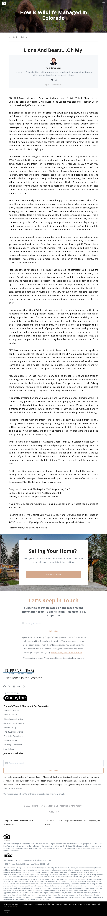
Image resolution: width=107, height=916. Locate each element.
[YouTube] (19, 686)
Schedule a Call (10, 740)
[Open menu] (103, 3)
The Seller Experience (13, 736)
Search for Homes (11, 710)
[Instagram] (24, 686)
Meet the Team (10, 714)
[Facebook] (4, 686)
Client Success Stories (13, 719)
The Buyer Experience (13, 732)
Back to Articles (20, 37)
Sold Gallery (8, 749)
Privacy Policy (53, 811)
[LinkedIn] (14, 686)
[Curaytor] (15, 700)
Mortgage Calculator (12, 744)
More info (13, 906)
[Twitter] (9, 686)
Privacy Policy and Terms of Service (66, 652)
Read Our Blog (9, 727)
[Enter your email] (56, 623)
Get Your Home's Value (13, 723)
